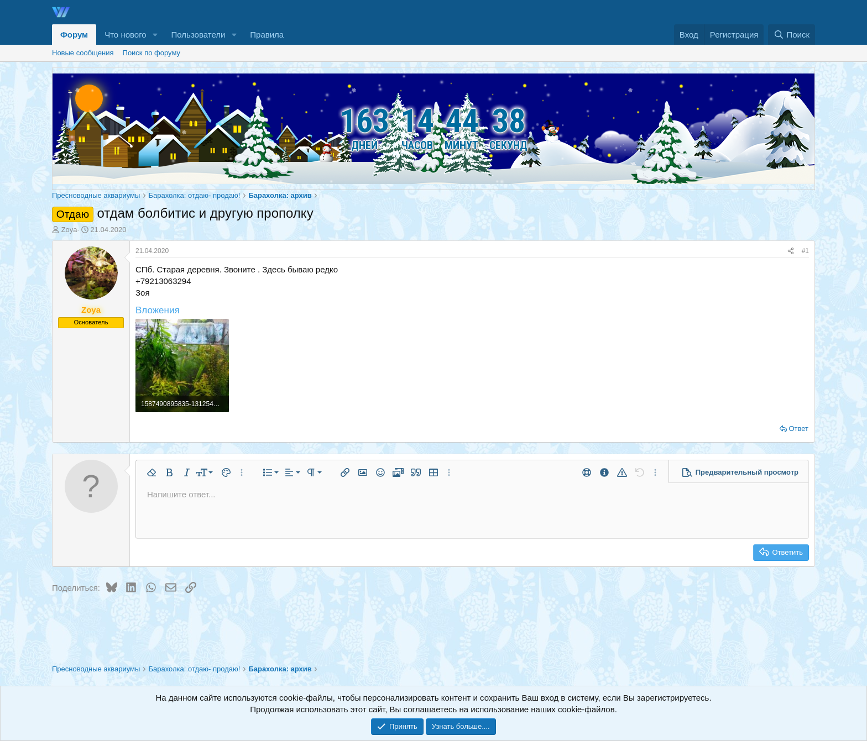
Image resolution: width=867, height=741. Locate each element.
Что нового (125, 34)
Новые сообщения (83, 53)
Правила (267, 34)
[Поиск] (791, 34)
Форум (74, 34)
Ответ (798, 428)
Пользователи (198, 34)
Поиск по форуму (151, 53)
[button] (155, 34)
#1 (805, 251)
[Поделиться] (791, 251)
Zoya (69, 229)
